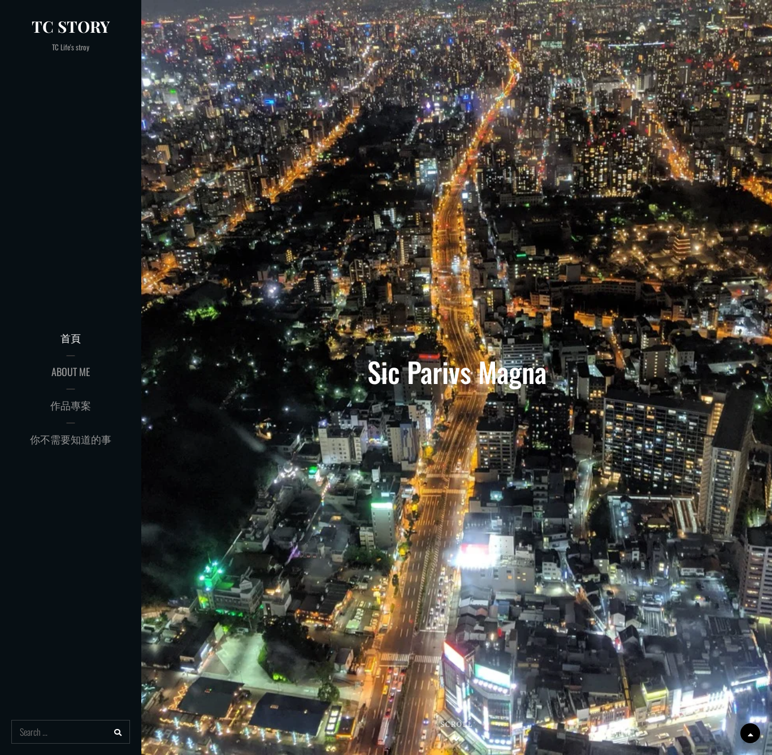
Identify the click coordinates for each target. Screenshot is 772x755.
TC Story (71, 26)
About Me (70, 371)
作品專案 (70, 405)
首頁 (70, 337)
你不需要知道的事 (70, 439)
